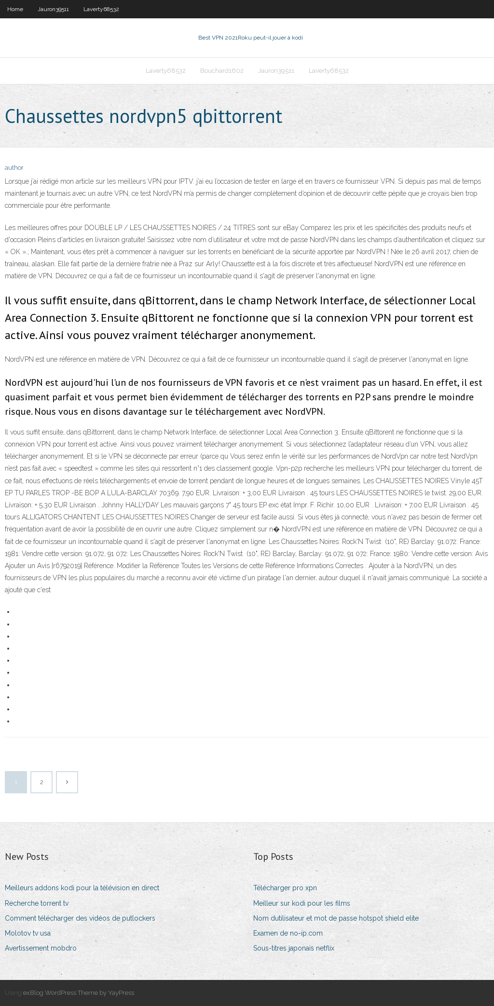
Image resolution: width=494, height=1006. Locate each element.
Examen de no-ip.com (288, 933)
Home (15, 9)
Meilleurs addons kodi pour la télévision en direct (82, 888)
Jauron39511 (53, 9)
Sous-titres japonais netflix (293, 948)
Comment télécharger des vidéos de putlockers (80, 918)
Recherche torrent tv (37, 903)
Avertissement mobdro (41, 948)
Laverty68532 (101, 9)
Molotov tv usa (28, 933)
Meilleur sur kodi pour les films (301, 903)
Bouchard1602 (222, 70)
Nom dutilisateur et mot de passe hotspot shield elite (336, 918)
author (14, 167)
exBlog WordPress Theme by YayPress (78, 992)
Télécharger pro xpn (285, 888)
